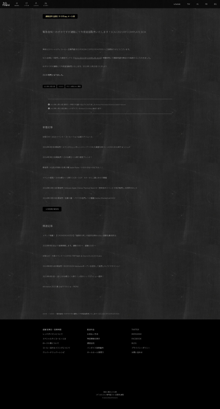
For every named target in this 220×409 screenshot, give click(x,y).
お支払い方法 (92, 334)
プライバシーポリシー (141, 348)
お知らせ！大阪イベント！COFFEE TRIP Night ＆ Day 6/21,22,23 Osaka (72, 256)
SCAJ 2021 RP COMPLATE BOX (88, 58)
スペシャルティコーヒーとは (54, 339)
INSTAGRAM (136, 334)
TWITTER (135, 329)
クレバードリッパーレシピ (54, 352)
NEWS (61, 86)
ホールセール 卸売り (95, 352)
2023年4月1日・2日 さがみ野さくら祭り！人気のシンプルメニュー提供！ (73, 276)
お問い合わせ (137, 352)
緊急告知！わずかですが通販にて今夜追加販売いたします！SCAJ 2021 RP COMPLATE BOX (88, 314)
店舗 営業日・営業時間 (52, 329)
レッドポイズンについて (53, 334)
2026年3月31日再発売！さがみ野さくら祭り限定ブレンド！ (67, 157)
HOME (45, 314)
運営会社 (90, 343)
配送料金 (90, 329)
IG (198, 4)
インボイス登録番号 (95, 348)
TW (188, 4)
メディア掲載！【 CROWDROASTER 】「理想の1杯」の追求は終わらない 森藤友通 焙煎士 (79, 235)
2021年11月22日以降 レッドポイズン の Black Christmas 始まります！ (76, 108)
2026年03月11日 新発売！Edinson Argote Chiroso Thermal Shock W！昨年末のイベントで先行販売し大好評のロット (90, 188)
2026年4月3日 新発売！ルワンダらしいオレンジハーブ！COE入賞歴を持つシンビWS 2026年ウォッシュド (87, 147)
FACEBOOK (136, 339)
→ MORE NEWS (52, 209)
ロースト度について (51, 343)
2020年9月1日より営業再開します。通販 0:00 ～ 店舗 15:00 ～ (69, 246)
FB (206, 4)
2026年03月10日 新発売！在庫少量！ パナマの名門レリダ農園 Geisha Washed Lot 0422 (79, 198)
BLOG (134, 343)
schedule (177, 4)
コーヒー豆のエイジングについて (56, 348)
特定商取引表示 (93, 339)
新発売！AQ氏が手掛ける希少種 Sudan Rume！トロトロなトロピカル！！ (73, 167)
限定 (79, 86)
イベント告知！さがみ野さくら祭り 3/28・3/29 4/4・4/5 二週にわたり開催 (75, 178)
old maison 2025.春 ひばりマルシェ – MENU (60, 286)
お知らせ (74, 86)
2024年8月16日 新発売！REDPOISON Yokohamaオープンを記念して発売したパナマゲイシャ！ (82, 266)
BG (215, 4)
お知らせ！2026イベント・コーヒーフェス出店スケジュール (67, 137)
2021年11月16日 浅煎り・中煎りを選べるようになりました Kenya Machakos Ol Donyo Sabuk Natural (88, 104)
